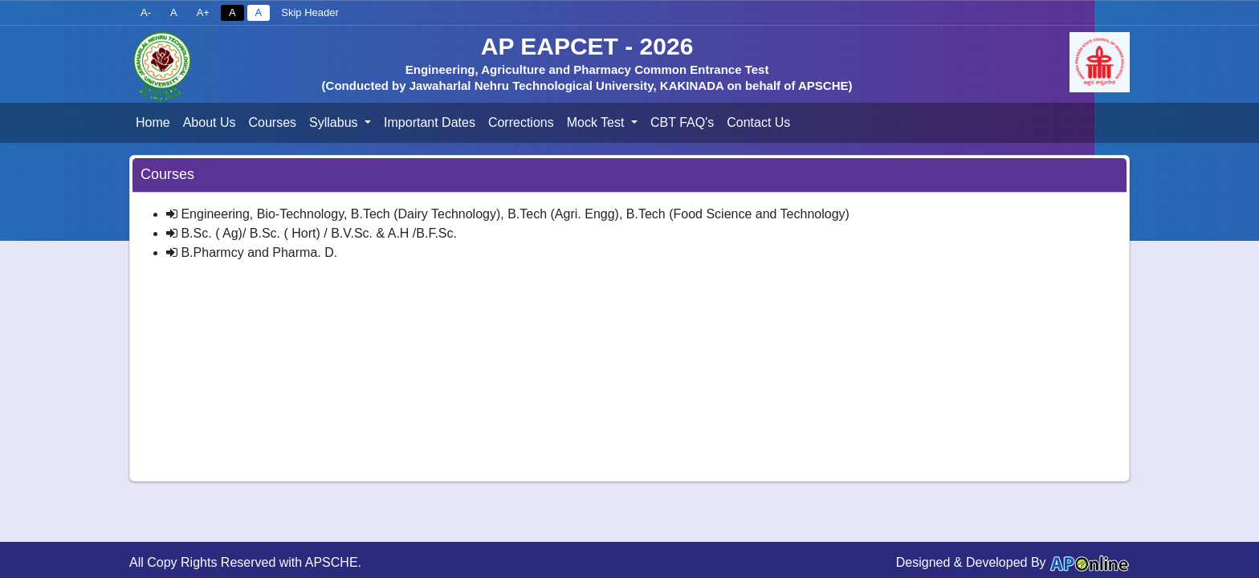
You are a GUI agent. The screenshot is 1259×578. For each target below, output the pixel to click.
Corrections (521, 122)
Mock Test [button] (597, 122)
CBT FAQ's (682, 122)
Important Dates (429, 122)
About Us (209, 122)
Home (153, 122)
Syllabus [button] (335, 122)
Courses (273, 122)
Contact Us (758, 122)
